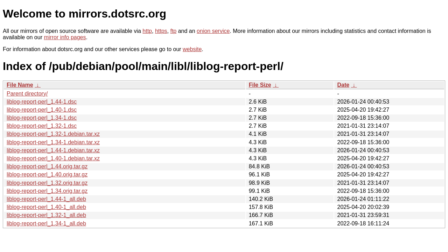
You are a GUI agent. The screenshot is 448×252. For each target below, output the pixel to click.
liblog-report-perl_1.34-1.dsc (42, 118)
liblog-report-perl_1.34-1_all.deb (46, 223)
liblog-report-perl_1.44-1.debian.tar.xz (53, 150)
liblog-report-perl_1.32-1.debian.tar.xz (53, 134)
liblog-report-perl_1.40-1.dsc (42, 110)
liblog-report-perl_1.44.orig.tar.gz (47, 166)
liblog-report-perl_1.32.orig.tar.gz (47, 183)
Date (343, 85)
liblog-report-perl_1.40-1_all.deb (46, 207)
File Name (20, 85)
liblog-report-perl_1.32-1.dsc (42, 126)
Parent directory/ (27, 94)
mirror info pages (65, 37)
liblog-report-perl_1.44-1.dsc (42, 102)
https (161, 31)
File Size (260, 85)
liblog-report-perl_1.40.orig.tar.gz (47, 174)
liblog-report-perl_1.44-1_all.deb (46, 199)
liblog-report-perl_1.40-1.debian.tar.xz (53, 158)
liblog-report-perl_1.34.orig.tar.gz (47, 191)
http (147, 31)
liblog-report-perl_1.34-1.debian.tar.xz (53, 142)
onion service (213, 31)
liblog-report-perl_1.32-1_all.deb (46, 215)
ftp (173, 31)
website (192, 49)
